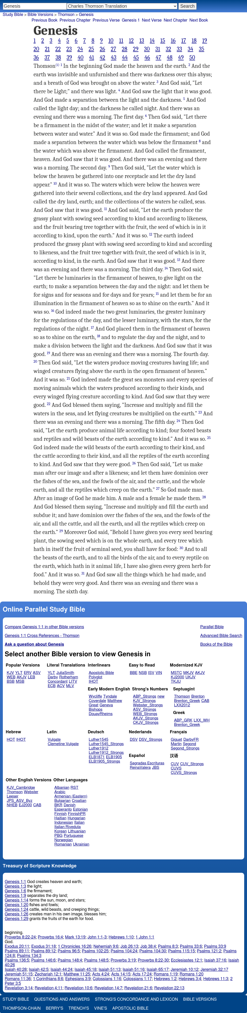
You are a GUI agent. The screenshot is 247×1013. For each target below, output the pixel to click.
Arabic (60, 792)
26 (102, 49)
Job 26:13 (129, 946)
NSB (143, 673)
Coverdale (97, 701)
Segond (189, 744)
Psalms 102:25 (95, 951)
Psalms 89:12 (43, 951)
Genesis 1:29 (17, 919)
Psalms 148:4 (70, 960)
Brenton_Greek (187, 701)
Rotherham (68, 677)
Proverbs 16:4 (50, 937)
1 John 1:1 (145, 937)
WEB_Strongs (145, 714)
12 (131, 40)
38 (58, 57)
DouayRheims (101, 714)
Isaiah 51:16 (133, 970)
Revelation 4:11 (48, 988)
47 (158, 57)
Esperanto (63, 809)
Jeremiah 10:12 (184, 970)
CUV (175, 764)
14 (152, 40)
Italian (79, 822)
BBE (134, 673)
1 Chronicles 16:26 (74, 946)
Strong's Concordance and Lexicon (136, 999)
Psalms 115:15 (181, 951)
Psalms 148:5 (96, 960)
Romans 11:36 (18, 979)
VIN (158, 673)
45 (136, 57)
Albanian (61, 788)
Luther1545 (98, 740)
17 (183, 40)
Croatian (79, 801)
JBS (155, 768)
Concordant (58, 681)
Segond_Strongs (185, 748)
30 (147, 49)
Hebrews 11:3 (215, 979)
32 (168, 49)
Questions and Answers (62, 999)
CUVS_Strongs (184, 773)
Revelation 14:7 (108, 988)
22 (58, 49)
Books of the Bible (216, 644)
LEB (31, 677)
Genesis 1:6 (15, 891)
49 (181, 57)
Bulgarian (62, 801)
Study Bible (13, 15)
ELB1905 (114, 757)
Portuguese (73, 836)
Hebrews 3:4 (190, 979)
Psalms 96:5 (69, 951)
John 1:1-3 (96, 937)
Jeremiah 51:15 (19, 974)
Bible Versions (40, 15)
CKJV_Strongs (146, 723)
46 (147, 57)
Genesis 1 (131, 20)
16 (173, 40)
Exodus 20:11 (17, 946)
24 (80, 49)
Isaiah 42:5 (39, 970)
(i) (57, 65)
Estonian (80, 809)
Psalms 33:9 (215, 946)
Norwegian (63, 840)
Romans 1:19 (166, 974)
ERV (28, 673)
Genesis (86, 15)
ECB (52, 686)
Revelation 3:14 (19, 988)
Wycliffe (95, 696)
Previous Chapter (75, 20)
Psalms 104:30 (152, 951)
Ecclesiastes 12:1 (186, 960)
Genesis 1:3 (15, 886)
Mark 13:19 (75, 937)
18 (194, 40)
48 (169, 57)
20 (36, 49)
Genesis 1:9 (15, 896)
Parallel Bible (212, 627)
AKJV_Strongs (145, 718)
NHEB (12, 805)
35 (201, 49)
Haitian (60, 818)
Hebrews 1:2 (165, 979)
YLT (18, 673)
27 (113, 49)
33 (179, 49)
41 (91, 57)
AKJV (21, 677)
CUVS (176, 768)
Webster (31, 792)
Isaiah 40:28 (16, 970)
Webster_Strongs (148, 705)
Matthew (114, 701)
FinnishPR (77, 814)
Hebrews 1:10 (121, 937)
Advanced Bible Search (221, 636)
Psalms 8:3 (168, 946)
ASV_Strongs (144, 709)
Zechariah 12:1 (48, 974)
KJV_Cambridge (21, 788)
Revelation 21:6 (138, 988)
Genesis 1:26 (17, 914)
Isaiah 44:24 (61, 970)
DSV (134, 740)
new (161, 696)
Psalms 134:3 (29, 956)
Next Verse (152, 20)
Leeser (12, 796)
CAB (205, 701)
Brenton (198, 696)
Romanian (63, 844)
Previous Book (45, 20)
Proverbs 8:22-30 (153, 960)
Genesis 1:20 (17, 905)
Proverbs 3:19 (123, 960)
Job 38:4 (148, 946)
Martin (176, 744)
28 (124, 49)
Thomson (66, 15)
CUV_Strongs (192, 764)
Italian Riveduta (67, 827)
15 (162, 40)
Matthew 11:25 (76, 974)
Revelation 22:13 (169, 988)
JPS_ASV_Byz (19, 801)
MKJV (188, 673)
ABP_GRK (183, 720)
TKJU (176, 681)
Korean (60, 831)
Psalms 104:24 (124, 951)
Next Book (198, 20)
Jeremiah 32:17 (214, 970)
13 (141, 40)
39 (69, 57)
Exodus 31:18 (43, 946)
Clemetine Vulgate (63, 744)
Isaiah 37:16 (215, 960)
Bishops (95, 709)
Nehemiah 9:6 (106, 946)
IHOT (93, 681)
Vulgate (54, 740)
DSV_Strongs (150, 740)
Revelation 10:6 (78, 988)
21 (47, 49)
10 (111, 40)
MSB (20, 681)
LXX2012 (182, 705)
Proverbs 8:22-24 (20, 937)
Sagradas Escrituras (147, 763)
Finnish (60, 814)
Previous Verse (106, 20)
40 (81, 57)
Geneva (106, 705)
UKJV (191, 677)
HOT (11, 740)
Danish (70, 805)
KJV (10, 673)
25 (91, 49)
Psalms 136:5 (17, 960)
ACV (61, 686)
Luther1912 (98, 748)
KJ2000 (177, 677)
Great (93, 705)
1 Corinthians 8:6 (48, 979)
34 (190, 49)
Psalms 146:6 (43, 960)
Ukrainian (81, 844)
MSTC (176, 673)
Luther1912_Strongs (106, 753)
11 (121, 40)
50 (192, 57)
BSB (10, 681)
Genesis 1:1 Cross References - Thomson (42, 636)
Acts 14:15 (121, 974)
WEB (11, 677)
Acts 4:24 (100, 974)
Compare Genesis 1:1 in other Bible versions (44, 627)
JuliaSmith (65, 673)
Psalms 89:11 (17, 951)
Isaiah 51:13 (109, 970)
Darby (53, 677)
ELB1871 (97, 757)
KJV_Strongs (144, 701)
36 (36, 57)
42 (102, 57)
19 (204, 40)
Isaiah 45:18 (85, 970)
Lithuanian (77, 831)
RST (75, 788)
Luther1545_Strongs (106, 744)
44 (125, 57)
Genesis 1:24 (17, 909)
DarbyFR (191, 740)
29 (135, 49)
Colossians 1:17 (137, 979)
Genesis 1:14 (17, 900)
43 (113, 57)
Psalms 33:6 (191, 946)
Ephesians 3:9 (78, 979)
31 (157, 49)
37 (47, 57)
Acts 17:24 (142, 974)
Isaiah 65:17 (157, 970)
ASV (37, 673)
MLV (70, 686)
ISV (151, 673)
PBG (58, 836)
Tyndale (110, 696)
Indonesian (63, 822)
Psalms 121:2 (209, 951)
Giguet (176, 740)
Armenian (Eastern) (70, 796)
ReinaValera (140, 768)
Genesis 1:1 (15, 882)
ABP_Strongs (144, 696)
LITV (73, 681)
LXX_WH (201, 720)
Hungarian (76, 818)
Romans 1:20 (192, 974)
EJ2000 (25, 805)
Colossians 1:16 (107, 979)
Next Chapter (175, 20)
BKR (58, 805)
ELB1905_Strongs (104, 761)
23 (69, 49)
